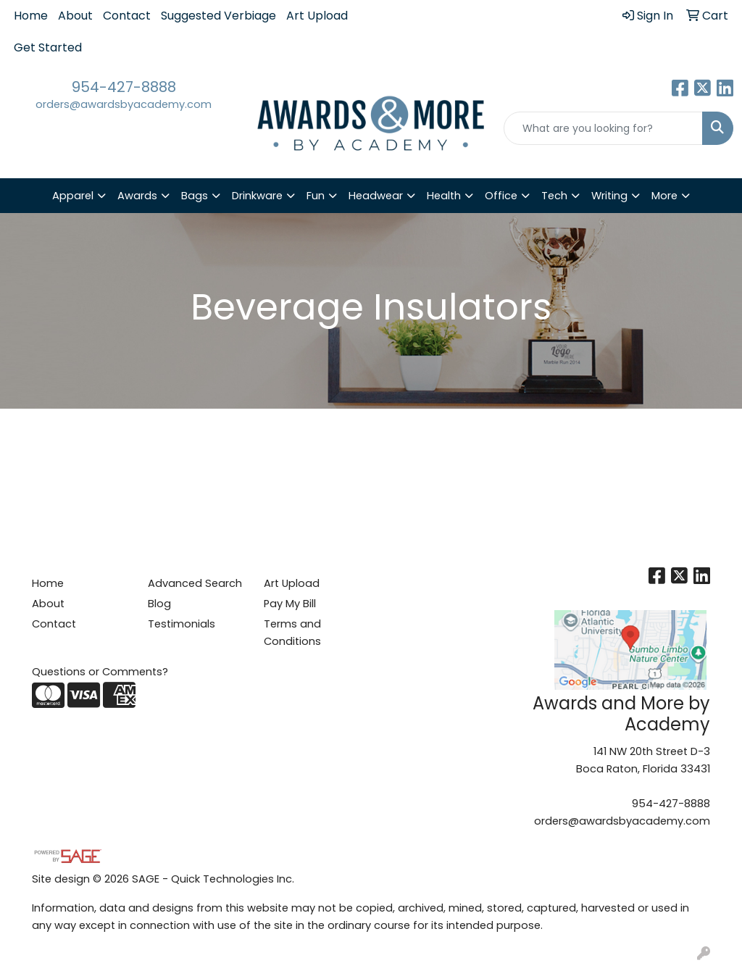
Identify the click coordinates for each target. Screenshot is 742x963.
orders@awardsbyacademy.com (124, 104)
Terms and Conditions (292, 633)
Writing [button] (609, 195)
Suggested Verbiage (218, 15)
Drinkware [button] (257, 195)
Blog (159, 603)
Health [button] (444, 195)
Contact (127, 15)
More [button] (664, 195)
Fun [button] (316, 195)
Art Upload (317, 15)
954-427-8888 (124, 87)
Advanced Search (195, 583)
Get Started (48, 47)
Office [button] (501, 195)
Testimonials (181, 624)
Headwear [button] (376, 195)
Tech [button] (554, 195)
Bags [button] (194, 195)
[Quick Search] (603, 128)
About (75, 15)
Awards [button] (137, 195)
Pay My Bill (290, 603)
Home (31, 15)
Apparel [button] (72, 195)
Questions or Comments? (100, 671)
